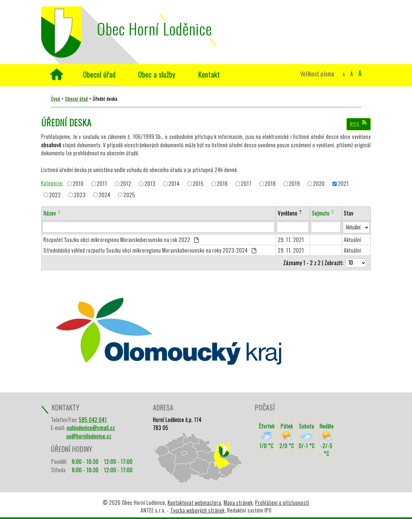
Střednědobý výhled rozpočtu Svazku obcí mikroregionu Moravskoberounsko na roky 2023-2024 (150, 250)
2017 (246, 184)
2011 (102, 184)
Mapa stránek (238, 502)
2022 (55, 195)
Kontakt (209, 74)
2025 (129, 195)
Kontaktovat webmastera (194, 502)
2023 (80, 195)
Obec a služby (156, 74)
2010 (78, 184)
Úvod (56, 74)
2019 (294, 184)
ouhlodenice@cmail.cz (91, 428)
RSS (358, 124)
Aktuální (352, 240)
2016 (222, 184)
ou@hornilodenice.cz (88, 436)
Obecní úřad (99, 74)
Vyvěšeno (287, 213)
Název (49, 213)
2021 (343, 184)
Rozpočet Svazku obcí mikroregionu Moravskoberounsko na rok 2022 (121, 240)
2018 (270, 184)
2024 (104, 195)
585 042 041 (93, 420)
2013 (150, 184)
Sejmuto (321, 213)
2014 (174, 184)
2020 (319, 184)
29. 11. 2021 (291, 240)
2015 (198, 184)
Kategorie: (52, 183)
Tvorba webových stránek (197, 510)
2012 (125, 184)
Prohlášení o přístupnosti (282, 502)
